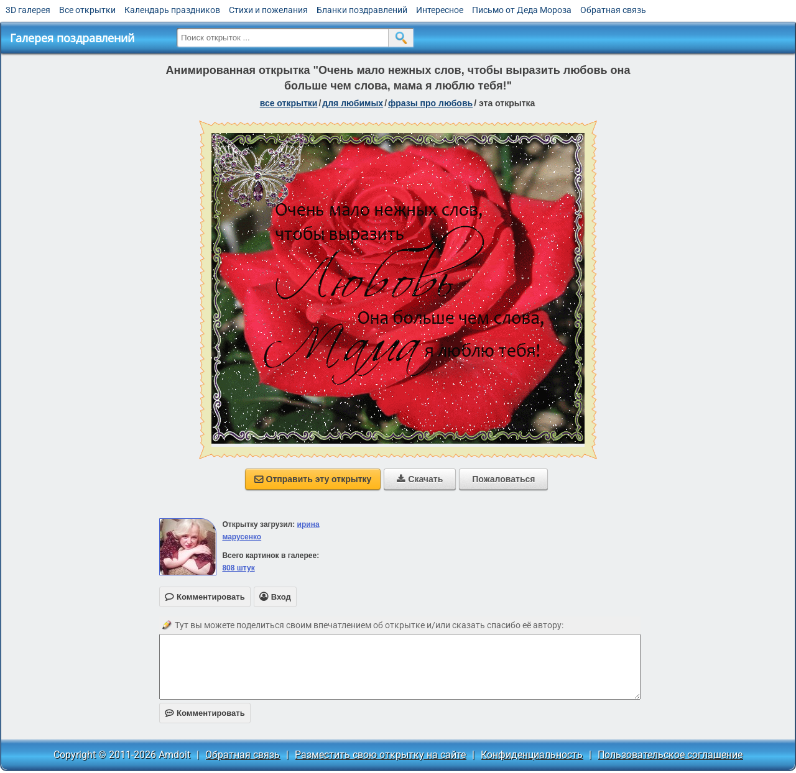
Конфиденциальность (532, 755)
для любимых (352, 103)
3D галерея (28, 10)
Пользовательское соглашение (670, 755)
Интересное (439, 10)
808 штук (238, 568)
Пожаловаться (503, 479)
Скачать (420, 479)
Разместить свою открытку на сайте (380, 755)
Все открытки (87, 10)
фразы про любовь (430, 103)
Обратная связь (613, 10)
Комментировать (205, 713)
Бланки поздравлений (362, 10)
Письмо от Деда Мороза (522, 10)
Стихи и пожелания (268, 10)
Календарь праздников (172, 10)
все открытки (289, 103)
